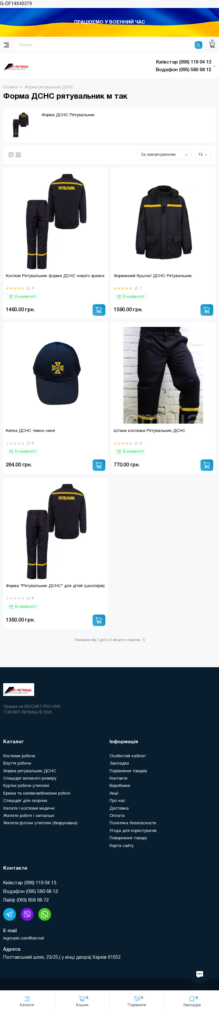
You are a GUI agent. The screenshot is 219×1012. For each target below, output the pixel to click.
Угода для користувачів (133, 831)
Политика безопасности (133, 823)
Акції (114, 794)
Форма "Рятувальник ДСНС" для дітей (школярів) (55, 586)
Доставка (119, 809)
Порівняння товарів (128, 771)
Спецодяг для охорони (25, 801)
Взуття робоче (17, 764)
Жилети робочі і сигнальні (28, 816)
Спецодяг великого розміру (30, 779)
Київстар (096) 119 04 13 (29, 883)
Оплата (117, 816)
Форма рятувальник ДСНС (29, 771)
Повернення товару (128, 838)
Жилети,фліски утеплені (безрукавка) (40, 823)
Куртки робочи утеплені (26, 786)
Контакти (118, 779)
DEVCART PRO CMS (42, 706)
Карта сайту (122, 846)
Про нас (117, 801)
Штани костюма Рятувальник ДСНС (149, 431)
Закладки (119, 764)
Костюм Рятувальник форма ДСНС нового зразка (55, 276)
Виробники (120, 786)
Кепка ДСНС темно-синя (30, 431)
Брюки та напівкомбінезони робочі (36, 794)
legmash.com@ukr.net (23, 938)
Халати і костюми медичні (29, 809)
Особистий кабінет (128, 756)
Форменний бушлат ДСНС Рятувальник (153, 276)
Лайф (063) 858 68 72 (26, 900)
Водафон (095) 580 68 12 (30, 891)
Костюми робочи (19, 756)
